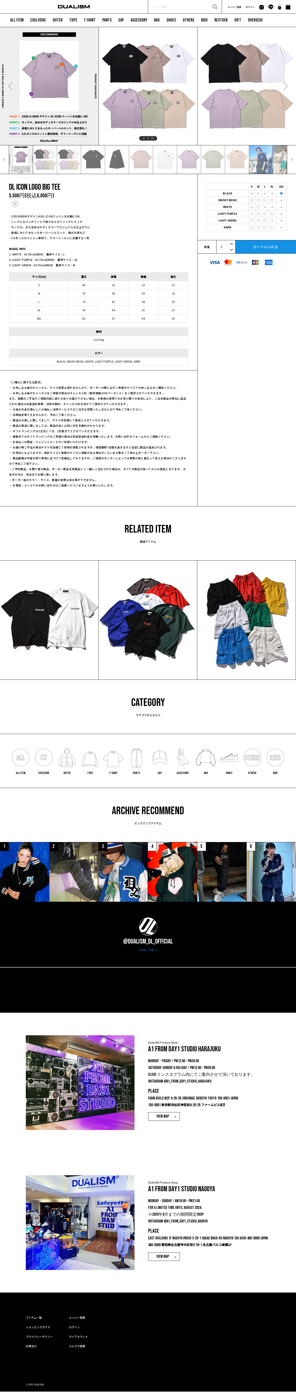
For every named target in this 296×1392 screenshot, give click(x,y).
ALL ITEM (17, 20)
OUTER (58, 20)
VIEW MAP (162, 1116)
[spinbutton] (226, 246)
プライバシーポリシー (39, 1337)
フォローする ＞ (148, 950)
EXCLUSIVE (38, 20)
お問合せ (31, 1346)
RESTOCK (221, 20)
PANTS (107, 20)
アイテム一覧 (34, 1318)
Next (285, 86)
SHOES (171, 20)
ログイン (250, 7)
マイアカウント (78, 1337)
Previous (11, 86)
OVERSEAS (255, 20)
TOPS (73, 20)
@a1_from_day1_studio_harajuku (188, 1081)
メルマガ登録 (77, 1346)
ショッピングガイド (38, 1327)
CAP (121, 20)
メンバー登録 (234, 7)
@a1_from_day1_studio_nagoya (186, 1221)
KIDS (204, 20)
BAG (157, 20)
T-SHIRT (90, 20)
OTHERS (188, 20)
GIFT (237, 20)
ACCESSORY (139, 20)
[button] (232, 243)
